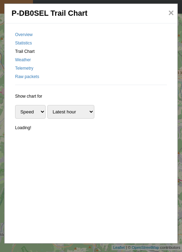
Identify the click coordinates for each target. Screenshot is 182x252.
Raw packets (27, 76)
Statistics (23, 43)
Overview (24, 34)
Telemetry (24, 68)
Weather (23, 59)
